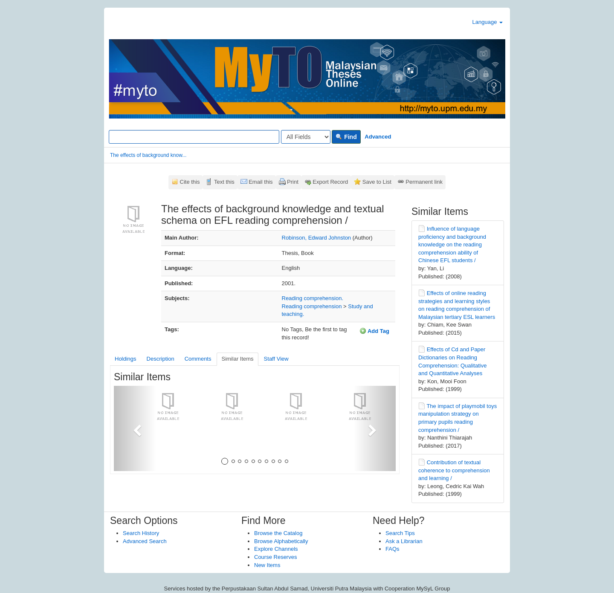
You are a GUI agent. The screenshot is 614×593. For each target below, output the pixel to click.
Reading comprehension (312, 306)
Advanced (378, 136)
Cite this (190, 182)
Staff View (276, 359)
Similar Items (237, 359)
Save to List (376, 182)
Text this (224, 182)
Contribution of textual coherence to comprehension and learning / (454, 470)
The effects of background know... (148, 155)
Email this (260, 182)
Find (346, 136)
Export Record (330, 182)
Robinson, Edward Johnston (316, 237)
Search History (141, 533)
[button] (135, 428)
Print (292, 182)
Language (487, 22)
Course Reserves (275, 557)
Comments (198, 359)
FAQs (392, 549)
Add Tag (374, 330)
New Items (267, 565)
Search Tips (400, 533)
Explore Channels (276, 549)
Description (160, 359)
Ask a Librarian (404, 541)
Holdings (125, 359)
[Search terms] (194, 137)
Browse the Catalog (278, 533)
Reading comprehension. (313, 298)
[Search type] (305, 137)
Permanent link (424, 182)
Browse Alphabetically (281, 541)
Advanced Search (145, 541)
